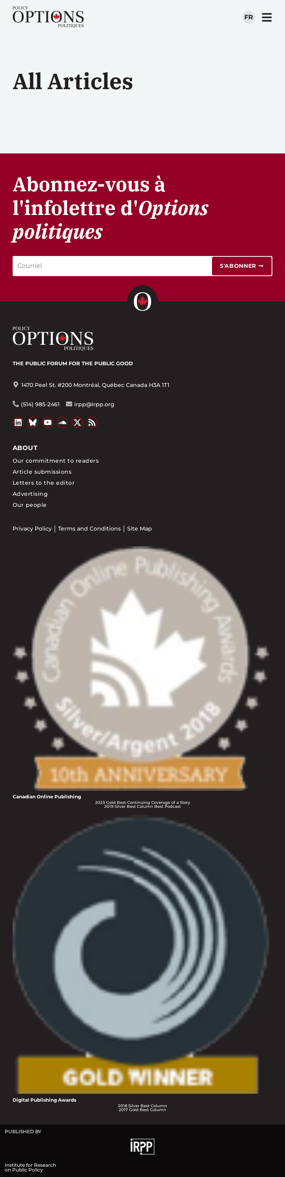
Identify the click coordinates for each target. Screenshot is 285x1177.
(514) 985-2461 (40, 404)
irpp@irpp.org (94, 404)
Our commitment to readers (56, 460)
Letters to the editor (44, 482)
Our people (30, 504)
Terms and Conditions (89, 528)
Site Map (139, 528)
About (25, 448)
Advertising (30, 493)
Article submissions (42, 471)
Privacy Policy (32, 528)
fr (248, 17)
